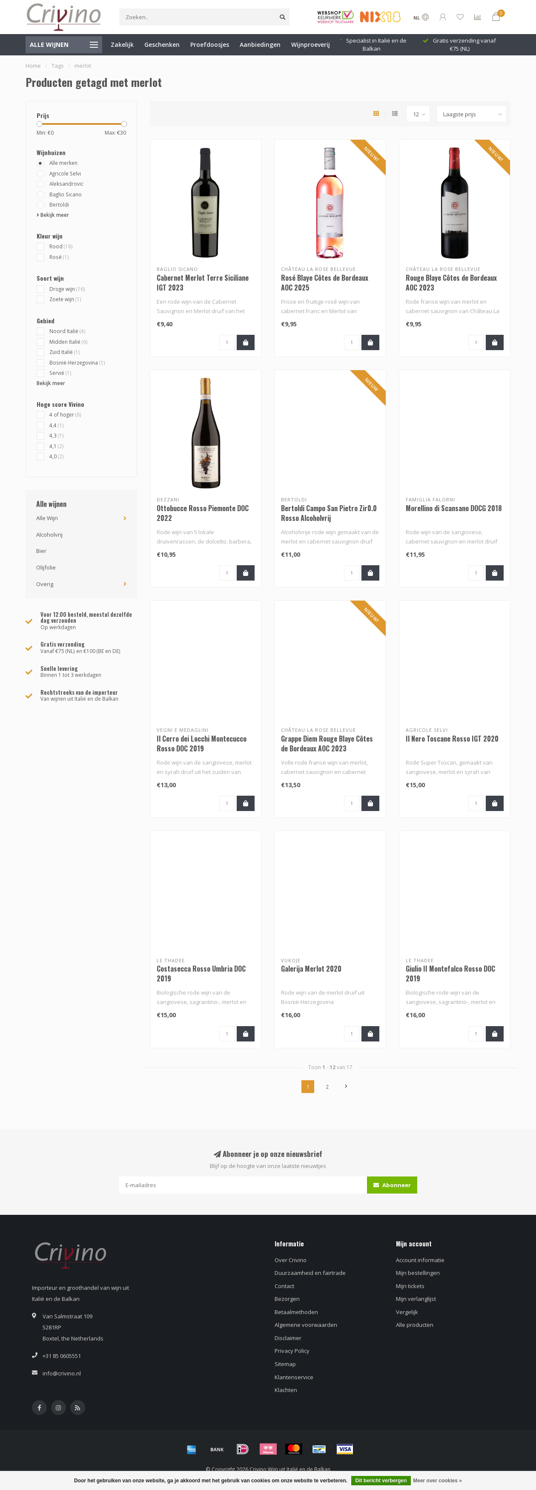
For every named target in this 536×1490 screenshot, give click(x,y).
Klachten (286, 1390)
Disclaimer (288, 1338)
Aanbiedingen (260, 44)
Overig (44, 584)
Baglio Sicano (65, 194)
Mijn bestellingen (418, 1273)
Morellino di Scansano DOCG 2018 (454, 508)
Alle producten (414, 1325)
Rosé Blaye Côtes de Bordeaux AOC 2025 (324, 283)
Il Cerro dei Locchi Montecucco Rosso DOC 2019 (202, 743)
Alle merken (63, 162)
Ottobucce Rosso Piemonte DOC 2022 (203, 513)
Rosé (59, 256)
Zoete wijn (65, 299)
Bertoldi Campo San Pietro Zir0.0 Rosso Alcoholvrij (329, 513)
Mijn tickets (410, 1286)
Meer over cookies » (437, 1481)
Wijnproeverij (310, 44)
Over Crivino (291, 1260)
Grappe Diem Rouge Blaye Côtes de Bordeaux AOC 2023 (327, 743)
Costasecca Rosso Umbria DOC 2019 (201, 974)
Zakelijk (122, 44)
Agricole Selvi (65, 173)
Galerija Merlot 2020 (311, 969)
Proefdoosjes (209, 44)
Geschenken (162, 44)
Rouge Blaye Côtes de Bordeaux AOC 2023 (451, 283)
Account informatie (420, 1260)
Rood (61, 246)
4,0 (56, 456)
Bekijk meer (53, 214)
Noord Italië (67, 331)
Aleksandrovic (66, 183)
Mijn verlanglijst (416, 1299)
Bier (41, 551)
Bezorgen (287, 1299)
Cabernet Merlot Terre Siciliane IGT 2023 (203, 283)
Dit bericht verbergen (381, 1481)
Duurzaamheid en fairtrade (310, 1273)
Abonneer (392, 1185)
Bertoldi (59, 204)
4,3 (56, 435)
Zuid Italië (64, 351)
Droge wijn (67, 288)
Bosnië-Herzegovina (77, 362)
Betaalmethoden (296, 1312)
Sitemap (285, 1364)
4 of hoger (65, 414)
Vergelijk (407, 1312)
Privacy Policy (292, 1351)
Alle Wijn (47, 518)
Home (33, 65)
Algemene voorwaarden (306, 1325)
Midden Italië (68, 341)
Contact (284, 1286)
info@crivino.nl (62, 1373)
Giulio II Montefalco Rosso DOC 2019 (450, 974)
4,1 (56, 446)
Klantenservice (294, 1377)
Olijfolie (46, 567)
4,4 (56, 425)
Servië (60, 372)
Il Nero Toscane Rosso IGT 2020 (452, 738)
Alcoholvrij (49, 534)
